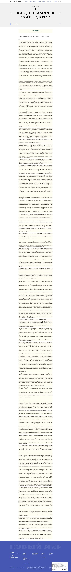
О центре (50, 554)
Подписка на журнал (35, 553)
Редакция (39, 1)
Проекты (24, 555)
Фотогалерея (25, 558)
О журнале (26, 1)
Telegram (43, 553)
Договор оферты (34, 554)
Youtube (43, 555)
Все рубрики (49, 1)
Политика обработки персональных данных (26, 563)
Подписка (43, 1)
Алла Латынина (35, 30)
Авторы (31, 1)
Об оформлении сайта (26, 559)
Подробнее (54, 569)
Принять (64, 569)
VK (42, 554)
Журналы (34, 1)
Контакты (50, 555)
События (24, 557)
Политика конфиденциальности (26, 561)
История (24, 553)
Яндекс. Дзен (44, 557)
